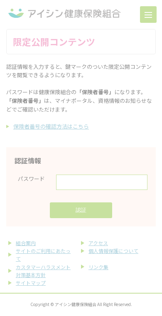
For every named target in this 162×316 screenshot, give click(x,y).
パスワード (31, 178)
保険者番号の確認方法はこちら (51, 126)
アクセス (98, 242)
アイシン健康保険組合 (64, 13)
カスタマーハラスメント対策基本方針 (43, 270)
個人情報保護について (113, 250)
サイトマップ (31, 282)
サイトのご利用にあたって (43, 254)
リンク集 (98, 266)
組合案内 (26, 242)
